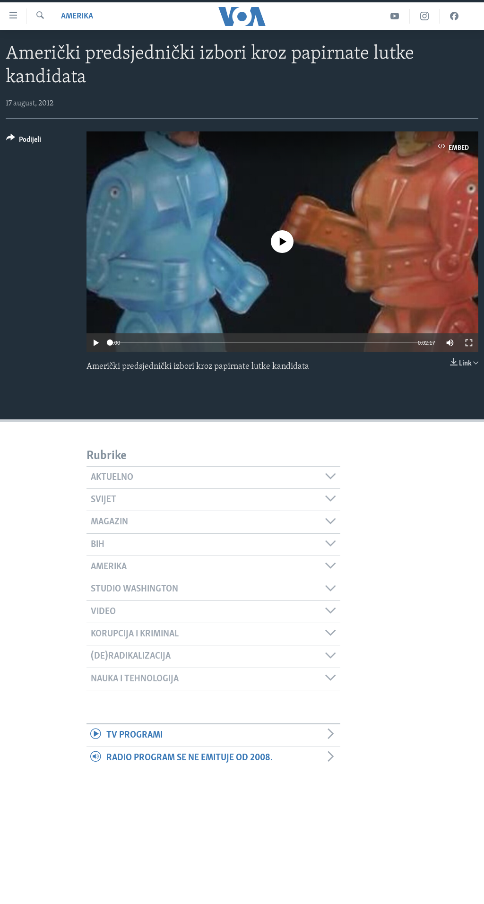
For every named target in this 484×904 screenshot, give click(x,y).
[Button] (23, 141)
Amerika (77, 16)
